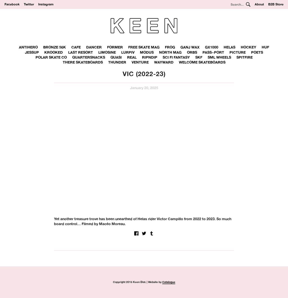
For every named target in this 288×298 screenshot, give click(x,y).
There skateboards (83, 62)
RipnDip (149, 57)
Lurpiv (128, 52)
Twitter (29, 4)
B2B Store (276, 4)
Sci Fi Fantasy (176, 57)
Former (115, 47)
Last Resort (80, 52)
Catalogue (168, 282)
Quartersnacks (88, 57)
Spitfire (244, 57)
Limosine (107, 52)
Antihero (28, 47)
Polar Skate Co (51, 57)
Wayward (163, 62)
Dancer (94, 47)
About (259, 4)
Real (132, 57)
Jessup (32, 52)
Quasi (116, 57)
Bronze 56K (54, 47)
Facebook (12, 4)
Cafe (76, 47)
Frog (170, 47)
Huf (265, 47)
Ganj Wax (190, 47)
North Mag (170, 52)
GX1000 (211, 47)
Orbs (192, 52)
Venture (140, 62)
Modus (147, 52)
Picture (238, 52)
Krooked (53, 52)
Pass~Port (213, 52)
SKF (198, 57)
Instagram (46, 4)
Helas (229, 47)
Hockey (248, 47)
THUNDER (117, 62)
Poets (257, 52)
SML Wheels (219, 57)
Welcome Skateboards (202, 62)
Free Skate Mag (144, 47)
